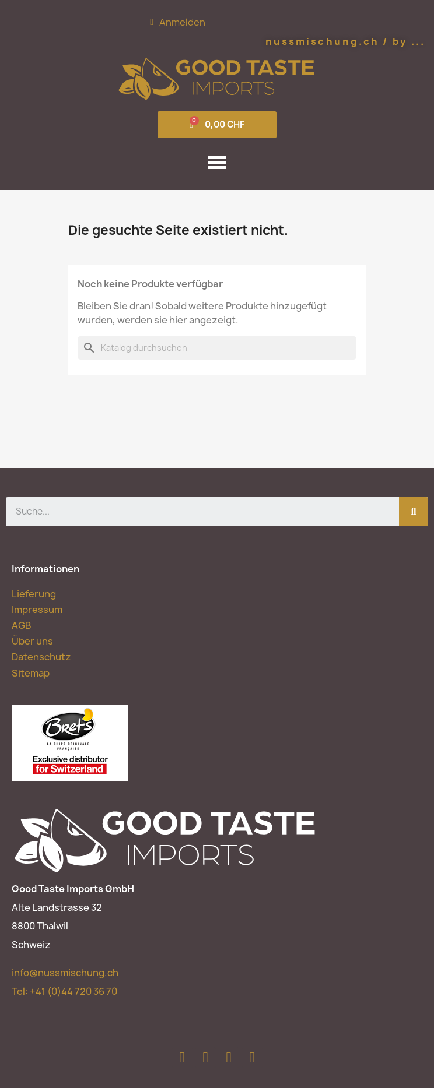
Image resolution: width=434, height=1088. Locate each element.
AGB (21, 625)
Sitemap (31, 673)
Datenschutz (41, 656)
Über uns (32, 641)
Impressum (37, 609)
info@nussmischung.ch (65, 972)
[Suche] (217, 348)
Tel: (64, 991)
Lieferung (34, 593)
